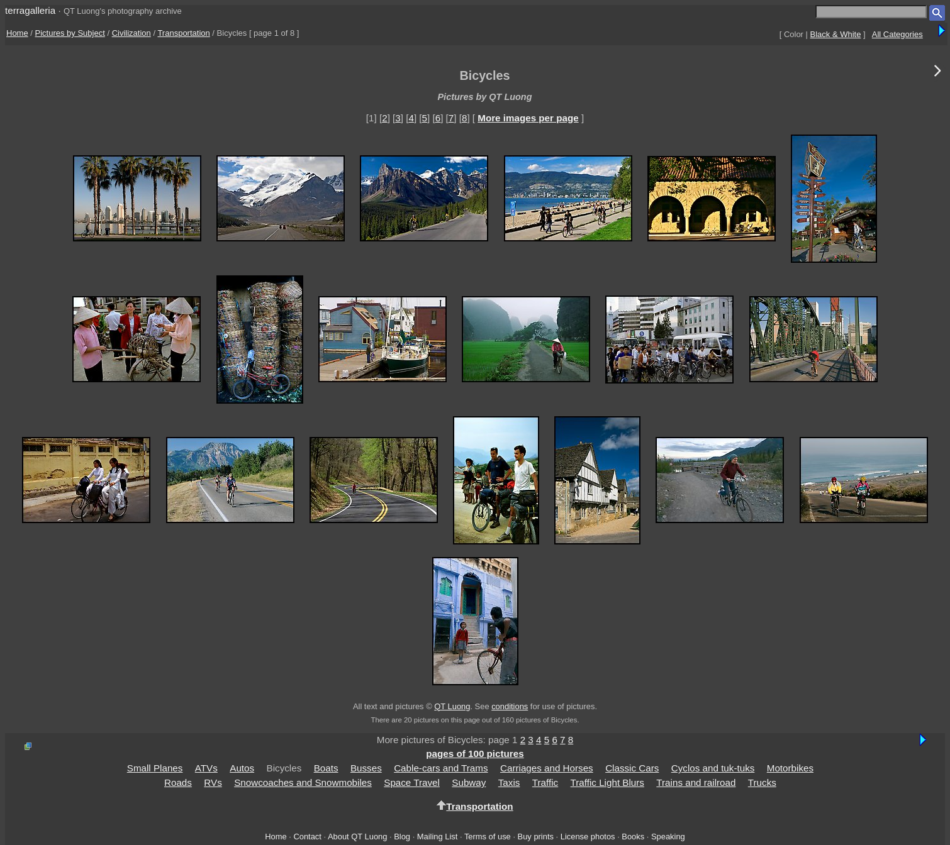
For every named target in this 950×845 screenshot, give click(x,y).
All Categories (897, 34)
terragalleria (30, 10)
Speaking (668, 836)
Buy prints (536, 836)
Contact (307, 836)
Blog (402, 836)
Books (633, 836)
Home (17, 33)
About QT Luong (357, 836)
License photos (588, 836)
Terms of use (487, 836)
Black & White (835, 34)
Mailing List (437, 836)
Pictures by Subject (70, 33)
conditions (509, 706)
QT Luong (452, 706)
